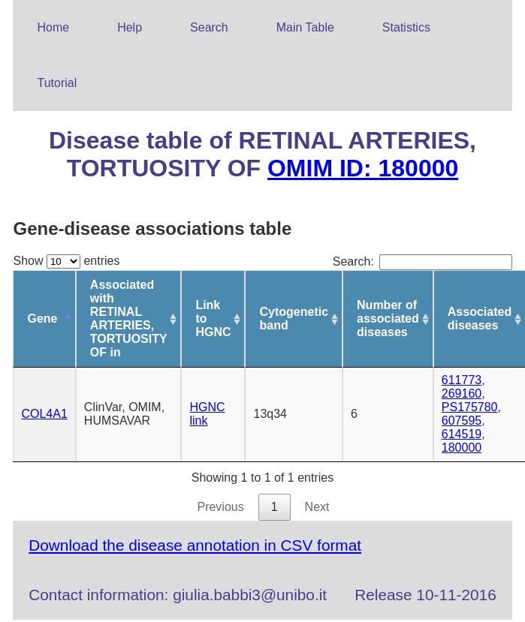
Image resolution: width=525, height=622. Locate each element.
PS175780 (470, 407)
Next (317, 506)
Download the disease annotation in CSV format (195, 545)
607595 (461, 420)
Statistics (406, 27)
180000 (461, 447)
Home (53, 27)
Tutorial (57, 83)
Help (129, 27)
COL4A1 (44, 413)
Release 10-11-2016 (425, 594)
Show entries (66, 260)
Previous (220, 506)
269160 (461, 393)
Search (209, 27)
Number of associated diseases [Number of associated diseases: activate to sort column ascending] (388, 318)
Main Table (305, 27)
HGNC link (207, 414)
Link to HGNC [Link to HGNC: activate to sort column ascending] (213, 318)
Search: (422, 261)
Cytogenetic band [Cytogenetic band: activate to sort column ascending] (293, 318)
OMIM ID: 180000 (362, 168)
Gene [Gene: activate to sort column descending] (42, 318)
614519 (461, 434)
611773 (461, 380)
